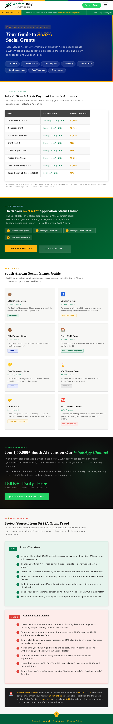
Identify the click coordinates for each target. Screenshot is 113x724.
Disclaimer (58, 721)
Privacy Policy (74, 721)
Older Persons (31, 64)
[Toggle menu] (105, 5)
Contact (35, 721)
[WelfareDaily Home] (19, 5)
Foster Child (86, 64)
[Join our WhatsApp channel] (91, 5)
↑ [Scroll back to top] (56, 714)
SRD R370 (13, 64)
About (46, 721)
